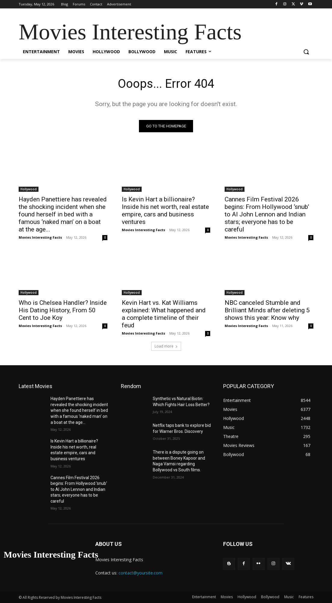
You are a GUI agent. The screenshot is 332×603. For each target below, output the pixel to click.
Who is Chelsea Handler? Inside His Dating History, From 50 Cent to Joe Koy (63, 310)
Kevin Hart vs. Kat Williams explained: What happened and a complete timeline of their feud (164, 314)
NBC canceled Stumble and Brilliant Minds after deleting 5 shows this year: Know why (267, 310)
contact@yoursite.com (140, 573)
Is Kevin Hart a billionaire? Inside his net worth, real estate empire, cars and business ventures (165, 210)
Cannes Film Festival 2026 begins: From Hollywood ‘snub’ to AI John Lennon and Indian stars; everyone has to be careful (267, 214)
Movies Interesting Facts (40, 237)
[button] (306, 51)
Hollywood (28, 189)
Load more (166, 346)
